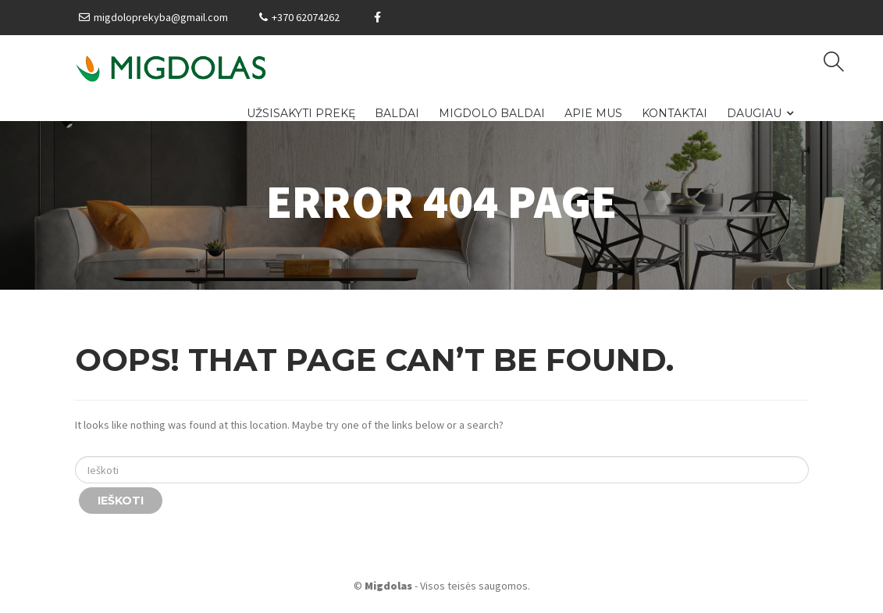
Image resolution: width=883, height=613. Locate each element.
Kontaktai (674, 113)
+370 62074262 (306, 17)
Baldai (397, 113)
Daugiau (754, 113)
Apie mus (593, 113)
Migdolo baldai (492, 113)
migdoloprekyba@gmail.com (161, 17)
